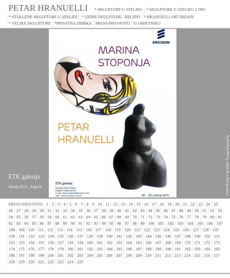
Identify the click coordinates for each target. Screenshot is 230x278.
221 (41, 261)
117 (98, 229)
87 (49, 223)
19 (169, 204)
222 (51, 261)
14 (131, 204)
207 (119, 255)
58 (42, 217)
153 (22, 242)
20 (177, 204)
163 (119, 242)
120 (127, 229)
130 (12, 236)
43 (142, 210)
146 (168, 236)
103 (180, 223)
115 (79, 229)
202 (70, 255)
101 (161, 223)
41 (127, 210)
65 (96, 217)
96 (119, 223)
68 (119, 217)
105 (200, 223)
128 (205, 229)
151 (217, 236)
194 (207, 249)
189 (158, 249)
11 (107, 204)
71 (142, 217)
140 (109, 236)
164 (129, 242)
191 (178, 249)
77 (189, 217)
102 (171, 223)
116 (89, 229)
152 (12, 242)
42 (135, 210)
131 (22, 236)
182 (90, 249)
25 (216, 204)
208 (129, 255)
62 (73, 217)
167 (158, 242)
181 (80, 249)
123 (157, 229)
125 (176, 229)
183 (100, 249)
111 (41, 229)
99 (142, 223)
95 (111, 223)
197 (22, 255)
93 (96, 223)
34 (73, 210)
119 (118, 229)
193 (197, 249)
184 (109, 249)
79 (204, 217)
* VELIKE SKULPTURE (30, 23)
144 (148, 236)
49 (189, 210)
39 (111, 210)
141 (119, 236)
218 (12, 261)
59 (49, 217)
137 (80, 236)
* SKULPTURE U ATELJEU (118, 9)
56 (26, 217)
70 (135, 217)
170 (188, 242)
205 (100, 255)
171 (197, 242)
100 (151, 223)
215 (197, 255)
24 (208, 204)
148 (188, 236)
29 (34, 210)
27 (19, 210)
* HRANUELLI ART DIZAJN (169, 16)
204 (90, 255)
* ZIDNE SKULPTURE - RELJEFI (111, 16)
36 (88, 210)
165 (139, 242)
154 (31, 242)
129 (215, 229)
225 (80, 261)
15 (138, 204)
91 (80, 223)
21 (185, 204)
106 (210, 223)
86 (42, 223)
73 (158, 217)
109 (22, 229)
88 (57, 223)
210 (148, 255)
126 (186, 229)
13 (123, 204)
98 (135, 223)
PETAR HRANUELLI (48, 8)
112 (50, 229)
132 (31, 236)
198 (31, 255)
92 (88, 223)
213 (178, 255)
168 (168, 242)
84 (26, 223)
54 (11, 217)
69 (127, 217)
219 (22, 261)
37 (96, 210)
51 (204, 210)
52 (212, 210)
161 (100, 242)
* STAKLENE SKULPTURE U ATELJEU (43, 16)
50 (197, 210)
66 (104, 217)
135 (61, 236)
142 (129, 236)
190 (168, 249)
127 (196, 229)
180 (70, 249)
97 (127, 223)
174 (12, 249)
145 (158, 236)
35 (80, 210)
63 (80, 217)
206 (109, 255)
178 (51, 249)
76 (181, 217)
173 (217, 242)
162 (109, 242)
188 (148, 249)
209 (139, 255)
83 (19, 223)
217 (217, 255)
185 (119, 249)
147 (178, 236)
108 (12, 229)
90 (73, 223)
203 (80, 255)
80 (212, 217)
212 (168, 255)
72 (150, 217)
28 (26, 210)
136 (70, 236)
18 (162, 204)
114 (70, 229)
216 (207, 255)
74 (166, 217)
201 (61, 255)
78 (197, 217)
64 (88, 217)
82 (11, 223)
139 (100, 236)
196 (12, 255)
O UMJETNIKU (147, 23)
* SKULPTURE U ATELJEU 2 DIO (175, 9)
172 (207, 242)
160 (90, 242)
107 (220, 223)
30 (42, 210)
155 (41, 242)
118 (108, 229)
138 (90, 236)
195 (217, 249)
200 (51, 255)
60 (57, 217)
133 (41, 236)
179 (61, 249)
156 (51, 242)
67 (111, 217)
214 (188, 255)
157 (61, 242)
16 (146, 204)
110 (31, 229)
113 (60, 229)
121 (137, 229)
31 (49, 210)
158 (70, 242)
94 (104, 223)
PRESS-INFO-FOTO (112, 23)
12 (115, 204)
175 (22, 249)
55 (19, 217)
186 (129, 249)
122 (147, 229)
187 (139, 249)
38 (104, 210)
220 (31, 261)
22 (193, 204)
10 (100, 204)
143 (139, 236)
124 (166, 229)
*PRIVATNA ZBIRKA (73, 23)
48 (181, 210)
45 (158, 210)
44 (150, 210)
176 (31, 249)
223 (61, 261)
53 (220, 210)
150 (207, 236)
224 (70, 261)
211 (158, 255)
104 (190, 223)
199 (41, 255)
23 (200, 204)
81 (220, 217)
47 (173, 210)
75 (173, 217)
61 (65, 217)
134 (51, 236)
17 (154, 204)
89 (65, 223)
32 (57, 210)
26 (11, 210)
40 (119, 210)
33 (65, 210)
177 (41, 249)
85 (34, 223)
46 (166, 210)
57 (34, 217)
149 (197, 236)
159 (80, 242)
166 (148, 242)
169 (178, 242)
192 (188, 249)
